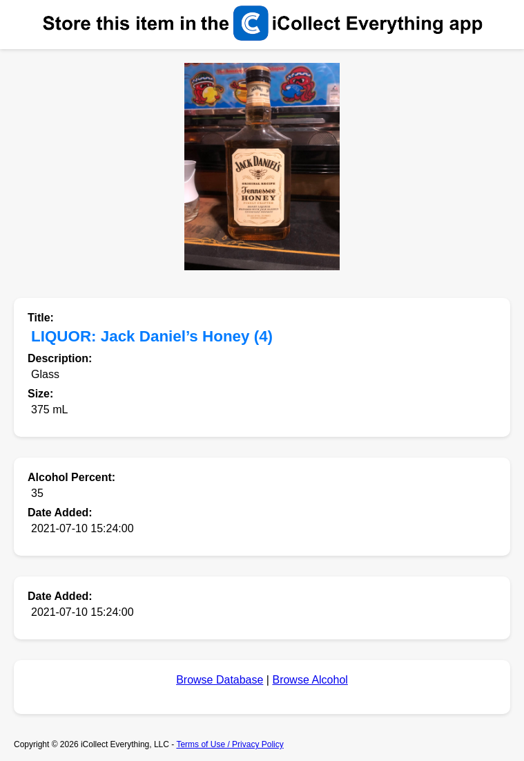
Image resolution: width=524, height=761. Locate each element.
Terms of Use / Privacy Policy (229, 744)
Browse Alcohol (309, 680)
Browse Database (219, 680)
